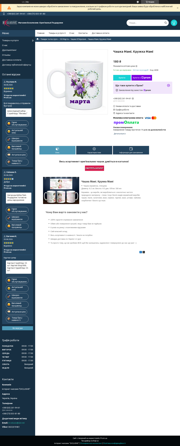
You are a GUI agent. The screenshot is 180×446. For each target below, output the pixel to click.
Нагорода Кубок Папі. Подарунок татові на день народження (16, 197)
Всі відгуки (18, 328)
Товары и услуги (56, 33)
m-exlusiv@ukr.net (16, 423)
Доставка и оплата (100, 33)
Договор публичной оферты (16, 65)
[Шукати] (165, 23)
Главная (40, 33)
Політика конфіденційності (114, 443)
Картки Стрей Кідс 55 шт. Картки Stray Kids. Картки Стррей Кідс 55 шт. (17, 267)
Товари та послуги (49, 39)
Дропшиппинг (9, 50)
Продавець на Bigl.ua (90, 441)
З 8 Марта (64, 39)
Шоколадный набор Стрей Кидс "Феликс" (17, 112)
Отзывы (6, 55)
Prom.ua (103, 438)
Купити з (142, 77)
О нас (71, 33)
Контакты (83, 33)
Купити (122, 78)
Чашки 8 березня (78, 39)
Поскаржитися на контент (91, 443)
